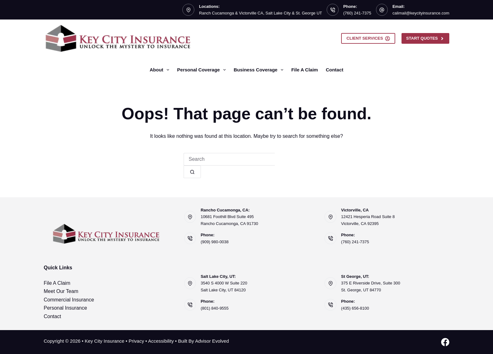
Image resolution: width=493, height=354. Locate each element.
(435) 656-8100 (355, 308)
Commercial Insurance (69, 299)
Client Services (368, 38)
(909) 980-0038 (215, 241)
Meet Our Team (61, 291)
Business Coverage (260, 70)
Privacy (136, 341)
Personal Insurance (65, 308)
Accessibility (161, 341)
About (161, 70)
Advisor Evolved (212, 341)
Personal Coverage (202, 70)
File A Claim (304, 69)
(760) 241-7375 (357, 13)
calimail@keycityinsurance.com (420, 13)
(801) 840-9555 (215, 308)
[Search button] (192, 172)
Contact (334, 69)
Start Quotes (425, 38)
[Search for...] (229, 159)
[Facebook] (445, 342)
